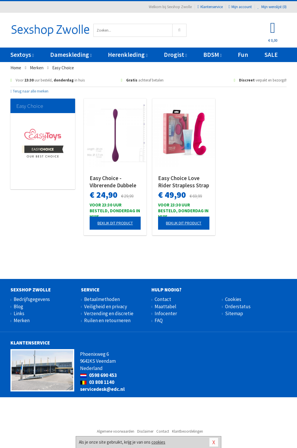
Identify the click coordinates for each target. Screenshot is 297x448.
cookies (158, 442)
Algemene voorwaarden (115, 431)
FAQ (159, 320)
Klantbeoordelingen (187, 431)
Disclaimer (145, 431)
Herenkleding (127, 55)
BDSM (212, 55)
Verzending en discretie (108, 313)
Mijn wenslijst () (272, 6)
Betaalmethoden (102, 299)
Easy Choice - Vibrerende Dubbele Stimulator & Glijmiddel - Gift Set (113, 182)
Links (19, 313)
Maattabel (165, 306)
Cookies (233, 299)
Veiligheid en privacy (105, 306)
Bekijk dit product (115, 223)
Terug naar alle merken (29, 91)
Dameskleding (71, 55)
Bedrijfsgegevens (32, 299)
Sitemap (234, 313)
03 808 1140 (97, 382)
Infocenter (166, 313)
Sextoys (22, 55)
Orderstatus (238, 306)
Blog (18, 306)
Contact (163, 299)
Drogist (175, 55)
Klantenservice (210, 6)
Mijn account (240, 6)
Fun (243, 55)
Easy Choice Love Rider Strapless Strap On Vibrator (183, 182)
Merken (22, 320)
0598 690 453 (98, 375)
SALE (271, 55)
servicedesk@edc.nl (102, 389)
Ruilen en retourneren (107, 320)
